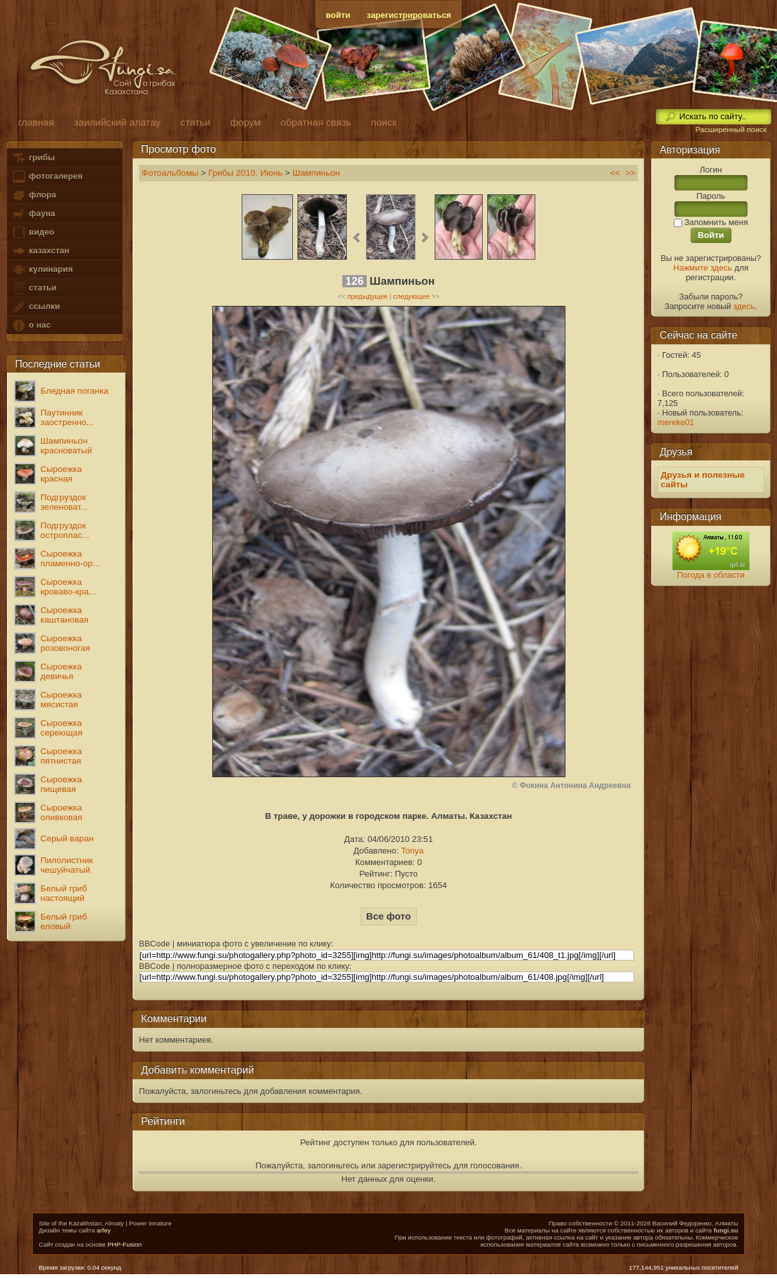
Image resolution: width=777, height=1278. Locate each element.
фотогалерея (47, 177)
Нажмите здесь (702, 268)
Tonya (412, 850)
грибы (33, 158)
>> (630, 173)
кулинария (42, 270)
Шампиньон (316, 173)
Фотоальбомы (170, 173)
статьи (34, 288)
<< (615, 173)
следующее (411, 296)
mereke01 (676, 422)
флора (33, 195)
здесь (744, 306)
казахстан (40, 251)
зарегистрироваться (409, 15)
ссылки (35, 307)
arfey (104, 1230)
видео (32, 232)
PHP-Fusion (125, 1244)
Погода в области (710, 575)
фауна (33, 214)
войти (338, 15)
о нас (31, 325)
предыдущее (367, 296)
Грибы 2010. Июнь (245, 173)
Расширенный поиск (730, 129)
